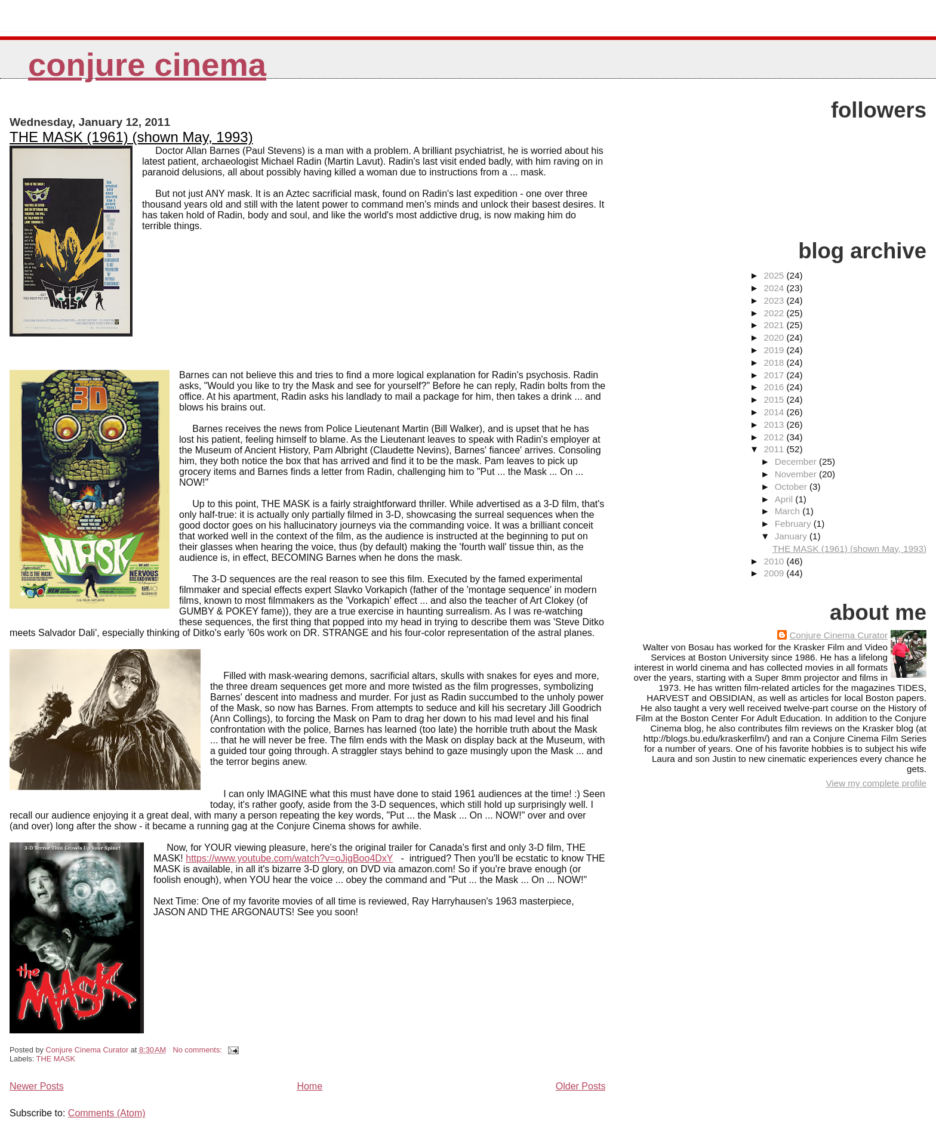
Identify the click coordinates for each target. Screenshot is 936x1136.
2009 (774, 573)
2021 (774, 325)
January (792, 536)
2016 (774, 387)
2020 (774, 337)
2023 (774, 300)
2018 (774, 362)
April (785, 499)
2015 (774, 399)
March (788, 511)
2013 (774, 424)
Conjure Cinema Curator (838, 635)
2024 (774, 288)
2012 (774, 437)
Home (309, 1086)
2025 (774, 275)
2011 (774, 449)
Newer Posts (37, 1086)
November (797, 474)
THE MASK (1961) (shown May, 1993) (131, 137)
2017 (774, 375)
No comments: (198, 1049)
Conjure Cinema (147, 65)
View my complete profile (876, 783)
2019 (774, 350)
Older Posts (581, 1086)
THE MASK (55, 1058)
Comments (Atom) (107, 1113)
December (797, 461)
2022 (774, 313)
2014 (774, 412)
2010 (774, 561)
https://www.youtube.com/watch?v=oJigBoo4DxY (289, 858)
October (792, 486)
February (794, 523)
